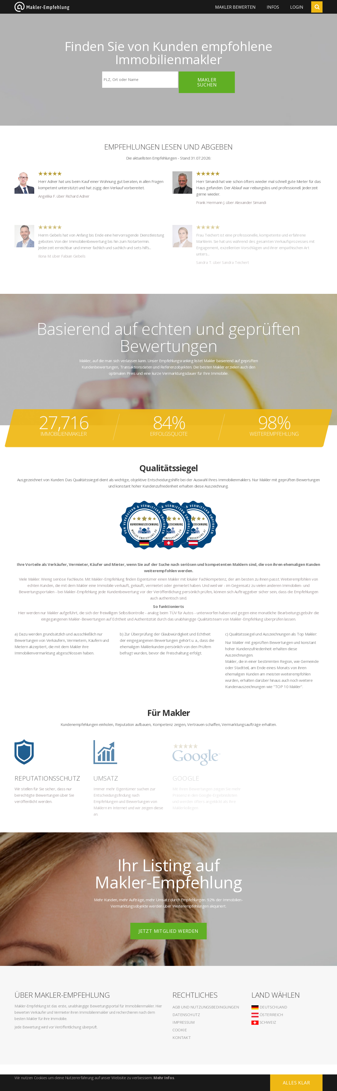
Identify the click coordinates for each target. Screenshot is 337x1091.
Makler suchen (207, 82)
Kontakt (181, 1037)
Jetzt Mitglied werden (168, 931)
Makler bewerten (235, 7)
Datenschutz (186, 1014)
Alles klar (296, 1082)
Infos (273, 7)
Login (296, 7)
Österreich (267, 1014)
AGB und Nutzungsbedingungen (205, 1007)
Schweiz (263, 1022)
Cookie (179, 1029)
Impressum (183, 1022)
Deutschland (269, 1007)
